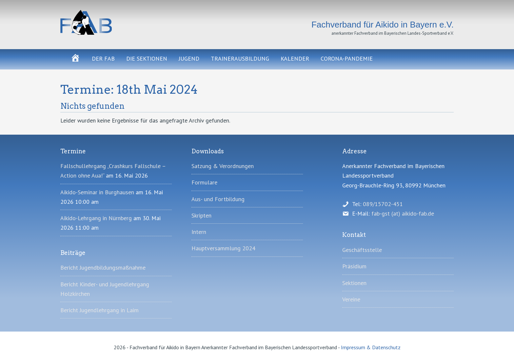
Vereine (351, 299)
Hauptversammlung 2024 (223, 248)
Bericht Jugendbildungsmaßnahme (103, 267)
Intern (198, 232)
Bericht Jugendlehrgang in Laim (99, 310)
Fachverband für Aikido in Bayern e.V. (119, 22)
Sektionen (354, 283)
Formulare (204, 182)
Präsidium (354, 266)
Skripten (201, 215)
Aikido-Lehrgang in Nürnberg (96, 218)
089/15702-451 (383, 204)
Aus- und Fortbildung (218, 199)
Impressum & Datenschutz (371, 347)
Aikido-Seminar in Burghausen (97, 192)
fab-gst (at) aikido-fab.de (402, 213)
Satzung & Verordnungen (222, 166)
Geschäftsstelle (362, 250)
